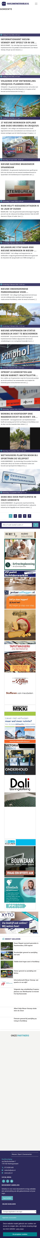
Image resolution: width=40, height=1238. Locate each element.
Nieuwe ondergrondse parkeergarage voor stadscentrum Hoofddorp (17, 290)
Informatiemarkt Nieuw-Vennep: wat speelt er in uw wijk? (17, 41)
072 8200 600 (9, 1178)
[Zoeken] (35, 525)
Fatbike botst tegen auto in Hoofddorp (26, 968)
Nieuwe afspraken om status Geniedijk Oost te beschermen (19, 332)
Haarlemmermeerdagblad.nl (18, 4)
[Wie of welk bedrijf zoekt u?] (17, 525)
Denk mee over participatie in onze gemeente (18, 498)
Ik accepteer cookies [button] (20, 1234)
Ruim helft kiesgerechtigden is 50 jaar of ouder (20, 207)
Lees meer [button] (20, 1229)
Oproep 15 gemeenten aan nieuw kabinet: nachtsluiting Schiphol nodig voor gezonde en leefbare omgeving (19, 373)
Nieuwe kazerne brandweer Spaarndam (17, 165)
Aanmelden (7, 1208)
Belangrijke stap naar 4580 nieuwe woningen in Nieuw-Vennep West (17, 249)
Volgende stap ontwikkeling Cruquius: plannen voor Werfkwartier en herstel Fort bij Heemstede (19, 82)
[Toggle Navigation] (36, 3)
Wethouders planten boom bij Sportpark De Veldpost (19, 457)
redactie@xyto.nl (10, 1181)
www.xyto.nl (8, 1183)
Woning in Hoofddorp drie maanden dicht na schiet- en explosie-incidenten (18, 415)
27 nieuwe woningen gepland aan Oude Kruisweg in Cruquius (20, 124)
